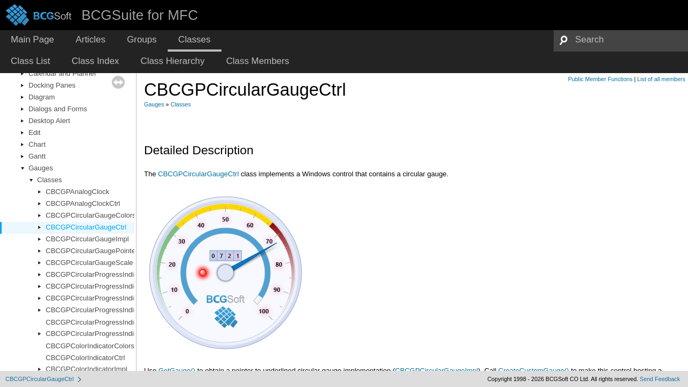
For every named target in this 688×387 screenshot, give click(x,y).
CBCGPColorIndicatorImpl (86, 369)
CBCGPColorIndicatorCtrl (85, 358)
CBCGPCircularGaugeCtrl (86, 227)
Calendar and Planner (62, 73)
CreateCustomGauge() (533, 371)
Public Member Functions (600, 79)
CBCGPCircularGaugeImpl (87, 239)
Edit (34, 132)
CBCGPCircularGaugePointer (92, 251)
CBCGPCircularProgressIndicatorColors (107, 274)
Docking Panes (51, 85)
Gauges (40, 168)
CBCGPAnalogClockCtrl (83, 203)
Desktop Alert (49, 121)
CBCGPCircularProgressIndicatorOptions (110, 310)
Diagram (41, 97)
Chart (37, 144)
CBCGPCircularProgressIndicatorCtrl (103, 286)
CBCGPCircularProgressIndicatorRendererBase (120, 333)
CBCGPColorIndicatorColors (90, 346)
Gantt (37, 156)
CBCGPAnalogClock (77, 192)
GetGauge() (177, 371)
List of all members (661, 79)
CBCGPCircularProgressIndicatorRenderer (112, 322)
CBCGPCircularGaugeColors (91, 215)
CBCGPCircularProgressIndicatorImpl (104, 298)
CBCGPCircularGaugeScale (89, 263)
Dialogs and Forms (57, 109)
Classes (49, 180)
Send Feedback (660, 379)
